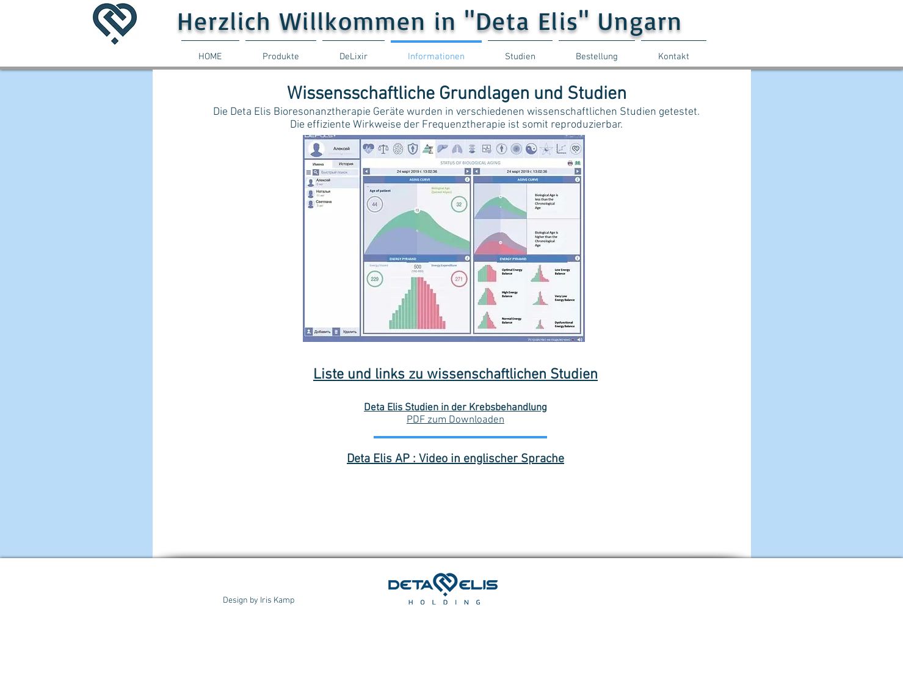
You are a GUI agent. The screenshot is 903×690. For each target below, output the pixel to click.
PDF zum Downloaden (455, 420)
